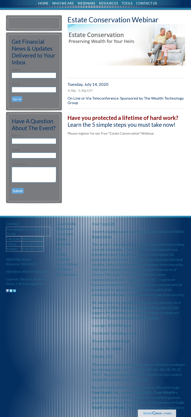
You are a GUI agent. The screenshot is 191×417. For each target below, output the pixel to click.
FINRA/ (139, 392)
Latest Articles (67, 264)
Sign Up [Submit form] (17, 99)
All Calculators (66, 274)
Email (16, 84)
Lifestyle (62, 259)
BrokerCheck (101, 237)
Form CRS (108, 224)
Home (43, 3)
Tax (59, 249)
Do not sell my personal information (132, 318)
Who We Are (63, 3)
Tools (127, 3)
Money (61, 254)
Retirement (64, 229)
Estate (61, 239)
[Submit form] (18, 191)
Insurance (63, 244)
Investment (64, 234)
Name (16, 70)
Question (18, 164)
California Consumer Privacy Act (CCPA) (150, 307)
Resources (108, 3)
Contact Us (146, 3)
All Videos (63, 269)
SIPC (148, 392)
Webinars (86, 3)
